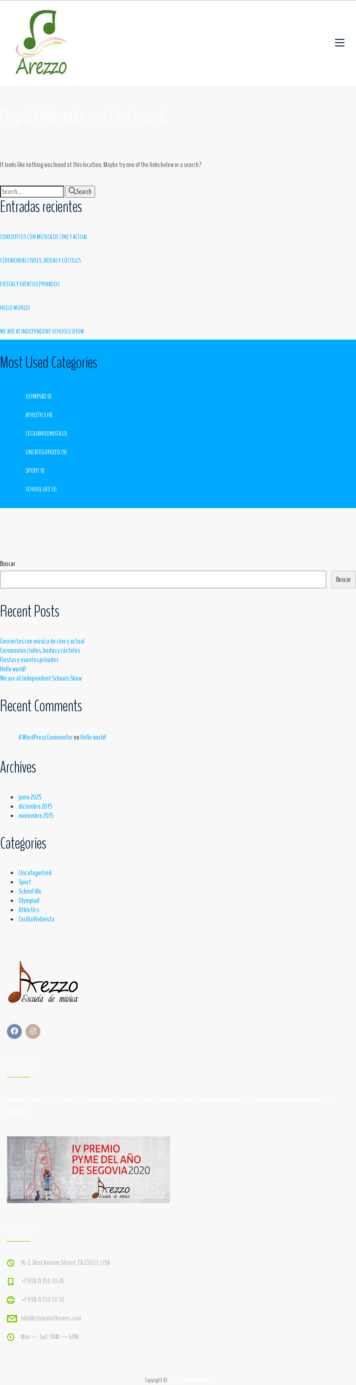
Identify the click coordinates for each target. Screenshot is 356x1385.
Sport (32, 470)
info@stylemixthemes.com (51, 1318)
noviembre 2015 (36, 816)
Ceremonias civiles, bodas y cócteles (40, 260)
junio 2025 (30, 797)
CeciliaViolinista (43, 433)
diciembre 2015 (35, 806)
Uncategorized (43, 452)
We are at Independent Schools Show (42, 331)
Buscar (7, 563)
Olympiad (36, 396)
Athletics (36, 415)
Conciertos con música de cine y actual (43, 236)
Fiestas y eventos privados (29, 284)
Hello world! (15, 307)
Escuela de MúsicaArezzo (189, 1380)
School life (38, 489)
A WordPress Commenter (46, 737)
